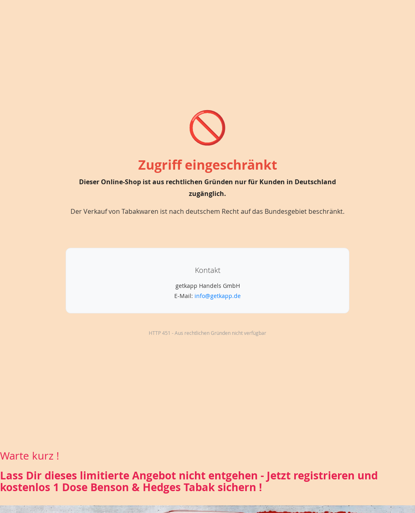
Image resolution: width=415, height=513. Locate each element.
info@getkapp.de (218, 296)
